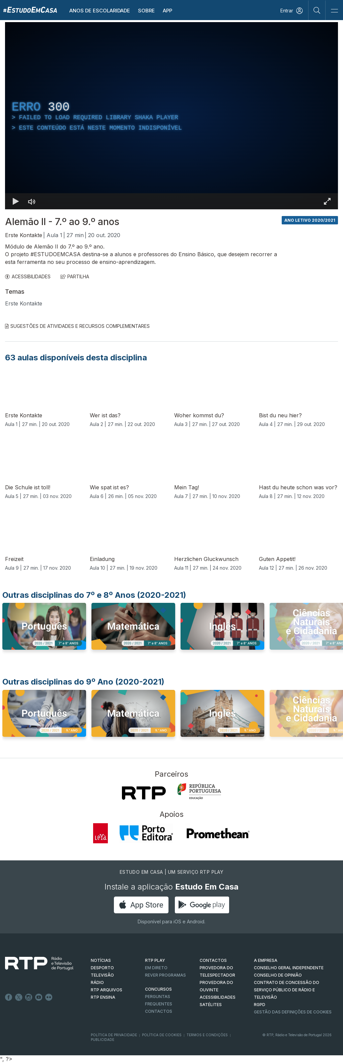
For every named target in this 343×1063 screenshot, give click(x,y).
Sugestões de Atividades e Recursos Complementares (77, 326)
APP (167, 10)
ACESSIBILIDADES (28, 276)
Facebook (8, 997)
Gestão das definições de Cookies (293, 1011)
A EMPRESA (265, 960)
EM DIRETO (156, 967)
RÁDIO (97, 982)
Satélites (211, 1004)
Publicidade (102, 1040)
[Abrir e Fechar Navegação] (334, 11)
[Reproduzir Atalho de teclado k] (16, 201)
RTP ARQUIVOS (106, 989)
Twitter (18, 997)
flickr (49, 997)
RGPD (259, 1004)
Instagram (28, 997)
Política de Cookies (162, 1035)
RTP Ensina (103, 997)
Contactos (158, 1011)
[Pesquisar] (317, 10)
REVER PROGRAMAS (165, 975)
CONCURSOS (158, 989)
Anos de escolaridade (99, 10)
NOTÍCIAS (101, 960)
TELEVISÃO (102, 975)
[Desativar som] (32, 201)
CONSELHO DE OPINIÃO (278, 975)
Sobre (146, 10)
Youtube (39, 997)
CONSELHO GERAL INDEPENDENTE (289, 967)
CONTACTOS (213, 960)
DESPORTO (102, 967)
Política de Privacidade (114, 1035)
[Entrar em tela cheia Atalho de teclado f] (327, 201)
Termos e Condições (207, 1035)
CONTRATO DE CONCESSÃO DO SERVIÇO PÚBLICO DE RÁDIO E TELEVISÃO (286, 990)
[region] (171, 115)
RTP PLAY (155, 960)
